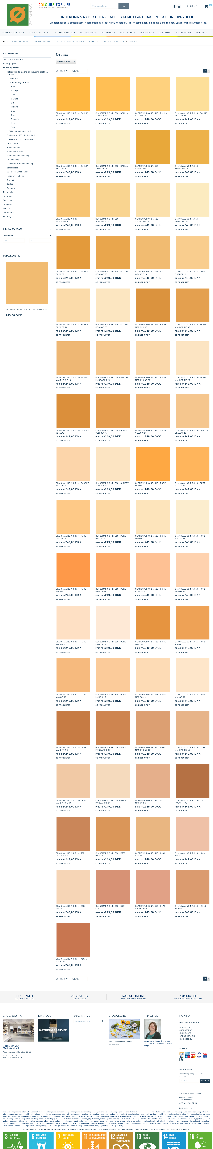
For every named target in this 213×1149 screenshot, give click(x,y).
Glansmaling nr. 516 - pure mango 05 (190, 634)
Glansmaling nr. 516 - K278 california (150, 894)
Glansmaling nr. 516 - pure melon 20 (150, 530)
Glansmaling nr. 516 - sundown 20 (147, 218)
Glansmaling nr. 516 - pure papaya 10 (150, 582)
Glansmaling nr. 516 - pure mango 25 (190, 686)
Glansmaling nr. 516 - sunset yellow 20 (72, 478)
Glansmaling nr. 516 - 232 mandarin (149, 790)
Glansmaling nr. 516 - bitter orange (72, 270)
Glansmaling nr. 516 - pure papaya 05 (111, 582)
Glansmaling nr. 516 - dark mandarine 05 (111, 738)
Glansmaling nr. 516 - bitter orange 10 (26, 309)
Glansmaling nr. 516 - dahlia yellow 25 (112, 166)
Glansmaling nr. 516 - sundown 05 (187, 166)
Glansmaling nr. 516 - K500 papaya (110, 842)
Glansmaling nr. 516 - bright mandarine (151, 322)
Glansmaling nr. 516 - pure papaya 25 (111, 634)
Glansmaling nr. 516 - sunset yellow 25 (112, 478)
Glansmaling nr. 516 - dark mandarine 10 (150, 738)
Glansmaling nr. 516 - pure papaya (71, 582)
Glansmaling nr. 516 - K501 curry (150, 842)
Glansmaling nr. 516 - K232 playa (70, 894)
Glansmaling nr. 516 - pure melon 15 (111, 530)
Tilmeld (205, 1067)
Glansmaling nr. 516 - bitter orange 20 (72, 322)
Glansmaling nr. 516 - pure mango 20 (150, 686)
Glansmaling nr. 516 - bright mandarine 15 (112, 374)
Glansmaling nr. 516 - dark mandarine (71, 738)
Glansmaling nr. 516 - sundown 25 (187, 218)
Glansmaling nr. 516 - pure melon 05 (190, 478)
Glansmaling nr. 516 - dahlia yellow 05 (112, 114)
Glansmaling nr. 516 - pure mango (150, 634)
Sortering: (62, 71)
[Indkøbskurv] (208, 6)
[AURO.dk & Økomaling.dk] (17, 19)
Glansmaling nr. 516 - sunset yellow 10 (151, 426)
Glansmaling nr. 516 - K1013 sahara (190, 894)
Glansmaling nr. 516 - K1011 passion (71, 946)
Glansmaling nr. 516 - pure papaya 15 (190, 582)
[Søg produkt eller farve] (123, 6)
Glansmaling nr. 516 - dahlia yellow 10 (151, 114)
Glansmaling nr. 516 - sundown (147, 166)
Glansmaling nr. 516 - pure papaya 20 (71, 634)
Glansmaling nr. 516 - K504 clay (110, 894)
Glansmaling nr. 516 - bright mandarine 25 (191, 374)
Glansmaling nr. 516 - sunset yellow (72, 426)
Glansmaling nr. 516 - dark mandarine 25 (111, 790)
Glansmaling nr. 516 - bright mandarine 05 (191, 322)
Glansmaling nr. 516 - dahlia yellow (72, 114)
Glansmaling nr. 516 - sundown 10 (68, 218)
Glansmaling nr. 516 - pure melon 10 (71, 530)
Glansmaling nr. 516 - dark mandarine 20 (71, 790)
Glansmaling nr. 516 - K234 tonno (190, 842)
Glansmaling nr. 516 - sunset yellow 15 (191, 426)
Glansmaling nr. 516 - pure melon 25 (190, 530)
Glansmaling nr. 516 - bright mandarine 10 (72, 374)
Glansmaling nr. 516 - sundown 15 (108, 218)
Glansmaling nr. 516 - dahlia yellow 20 (72, 166)
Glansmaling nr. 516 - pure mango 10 (71, 686)
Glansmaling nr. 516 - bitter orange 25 (112, 322)
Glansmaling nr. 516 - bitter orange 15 (191, 270)
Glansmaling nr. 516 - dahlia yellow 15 (191, 114)
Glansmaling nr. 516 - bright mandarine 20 (151, 374)
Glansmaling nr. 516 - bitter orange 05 (112, 270)
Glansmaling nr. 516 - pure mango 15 (111, 686)
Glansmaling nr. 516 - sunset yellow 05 (112, 426)
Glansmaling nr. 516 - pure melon (150, 478)
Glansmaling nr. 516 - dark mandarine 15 (190, 738)
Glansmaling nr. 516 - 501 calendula (70, 842)
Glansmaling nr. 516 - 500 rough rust (189, 790)
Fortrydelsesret (185, 1094)
